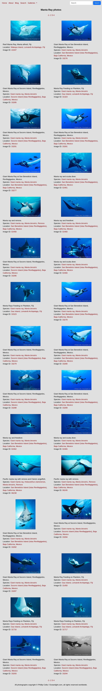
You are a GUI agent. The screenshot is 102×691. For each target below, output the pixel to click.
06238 (14, 493)
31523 (14, 314)
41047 (14, 50)
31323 (65, 97)
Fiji (44, 47)
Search (23, 3)
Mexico (70, 56)
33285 (14, 102)
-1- (49, 15)
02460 (65, 232)
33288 (14, 408)
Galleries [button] (32, 3)
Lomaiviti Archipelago (33, 47)
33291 (14, 146)
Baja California (60, 56)
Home (4, 3)
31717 (65, 629)
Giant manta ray (68, 50)
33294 (65, 673)
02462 (14, 449)
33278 (65, 320)
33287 (14, 591)
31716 (14, 629)
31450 (65, 585)
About (11, 3)
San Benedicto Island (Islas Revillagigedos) (80, 53)
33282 (14, 547)
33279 (14, 364)
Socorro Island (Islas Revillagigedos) (26, 97)
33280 (65, 364)
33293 (14, 673)
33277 (14, 190)
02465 (65, 449)
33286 (14, 276)
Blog (17, 3)
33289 (65, 408)
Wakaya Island (17, 47)
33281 (65, 146)
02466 (65, 273)
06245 (65, 490)
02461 (65, 188)
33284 (65, 537)
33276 (65, 58)
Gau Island (66, 94)
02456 (14, 232)
